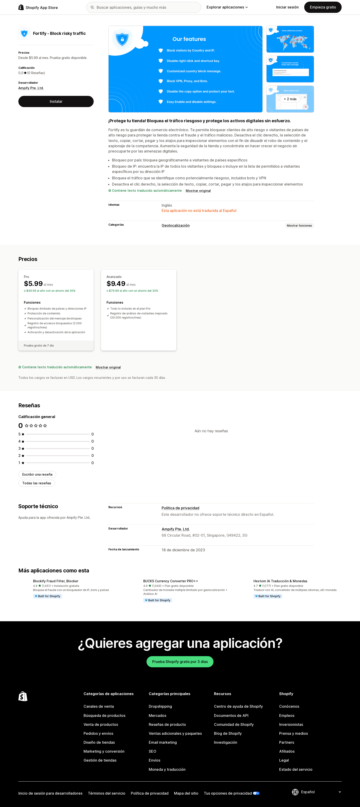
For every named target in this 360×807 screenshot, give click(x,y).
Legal (284, 760)
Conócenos (289, 706)
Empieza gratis (323, 7)
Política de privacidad (180, 508)
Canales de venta (99, 706)
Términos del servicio (106, 793)
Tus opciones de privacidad (228, 793)
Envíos (154, 760)
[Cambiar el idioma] (321, 791)
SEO (152, 751)
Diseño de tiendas (99, 742)
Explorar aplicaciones (227, 7)
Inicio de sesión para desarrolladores (50, 793)
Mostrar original (198, 191)
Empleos (286, 715)
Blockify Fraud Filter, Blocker (55, 581)
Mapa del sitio (186, 793)
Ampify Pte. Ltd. (31, 88)
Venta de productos (101, 724)
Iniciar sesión (287, 7)
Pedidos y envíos (98, 733)
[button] (69, 589)
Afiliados (287, 751)
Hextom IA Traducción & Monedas (280, 581)
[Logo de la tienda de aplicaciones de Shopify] (38, 7)
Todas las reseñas (36, 483)
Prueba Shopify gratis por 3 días (180, 661)
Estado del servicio (295, 769)
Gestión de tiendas (100, 760)
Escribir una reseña (37, 474)
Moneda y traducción (167, 769)
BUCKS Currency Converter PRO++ (170, 581)
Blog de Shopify (228, 733)
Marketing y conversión (104, 751)
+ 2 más (290, 99)
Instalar (56, 101)
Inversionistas (291, 724)
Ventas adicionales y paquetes (175, 733)
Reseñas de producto (167, 724)
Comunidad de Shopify (234, 724)
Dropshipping (160, 706)
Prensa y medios (293, 733)
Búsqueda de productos (104, 715)
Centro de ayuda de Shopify (238, 706)
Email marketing (163, 742)
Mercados (157, 715)
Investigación (225, 742)
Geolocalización (176, 225)
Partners (286, 742)
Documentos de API (231, 715)
